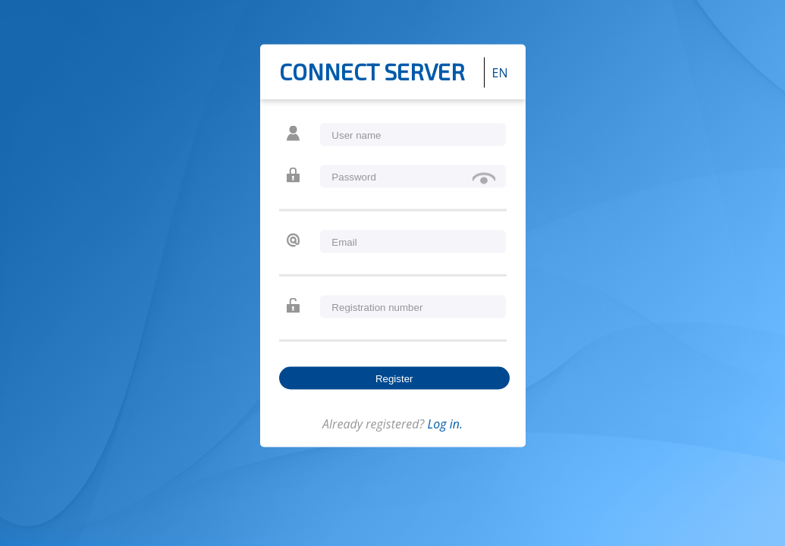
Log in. (444, 424)
